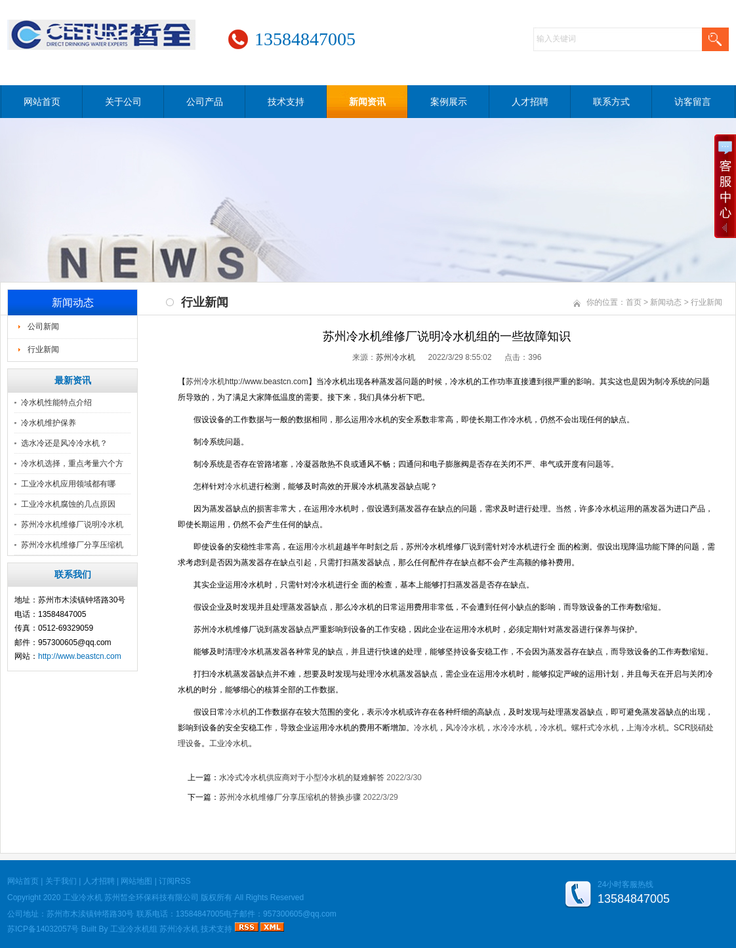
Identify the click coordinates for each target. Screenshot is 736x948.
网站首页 (42, 101)
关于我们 (61, 881)
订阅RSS (175, 881)
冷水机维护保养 (48, 422)
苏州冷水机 (395, 357)
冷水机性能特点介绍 (56, 402)
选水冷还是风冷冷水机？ (64, 443)
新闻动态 (666, 302)
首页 (634, 302)
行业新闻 (43, 349)
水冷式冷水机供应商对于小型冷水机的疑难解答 (301, 777)
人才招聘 (530, 101)
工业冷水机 (82, 897)
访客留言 (692, 101)
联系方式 (611, 101)
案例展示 (448, 101)
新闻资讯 (367, 101)
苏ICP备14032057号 (43, 929)
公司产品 (204, 101)
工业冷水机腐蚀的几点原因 (68, 504)
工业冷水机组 (133, 929)
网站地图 (136, 881)
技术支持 (286, 101)
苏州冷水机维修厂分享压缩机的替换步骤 (290, 797)
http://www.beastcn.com (79, 656)
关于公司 (123, 101)
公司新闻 (43, 326)
